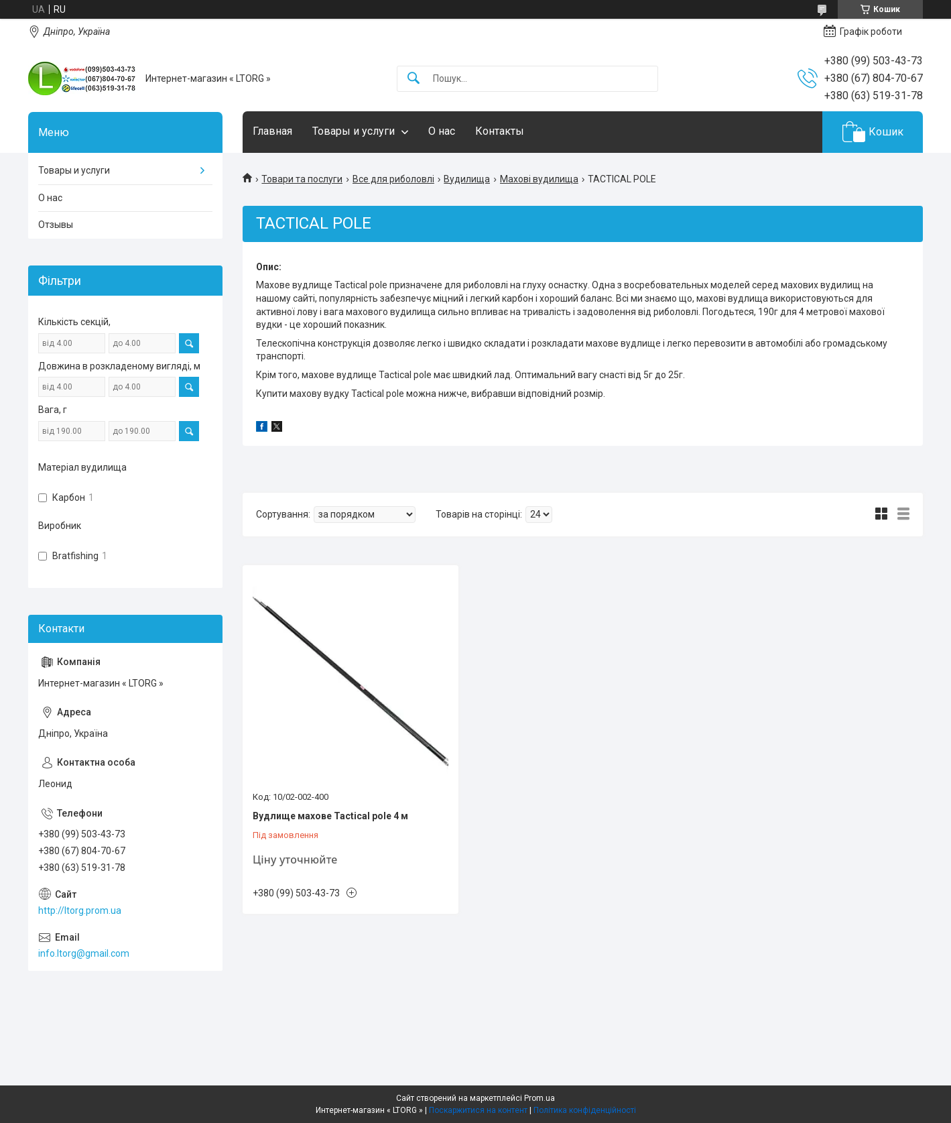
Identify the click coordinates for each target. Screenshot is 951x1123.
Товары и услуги (353, 131)
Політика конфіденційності (584, 1110)
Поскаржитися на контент (478, 1110)
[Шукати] (413, 78)
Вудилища (467, 179)
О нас (441, 131)
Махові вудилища (539, 179)
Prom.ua (539, 1098)
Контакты (499, 131)
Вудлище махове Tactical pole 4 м (330, 816)
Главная (272, 131)
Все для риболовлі (393, 179)
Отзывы (55, 224)
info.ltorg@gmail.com (83, 953)
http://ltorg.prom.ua (79, 910)
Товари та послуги (301, 179)
